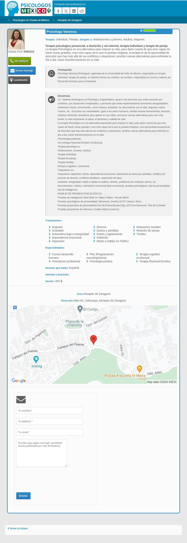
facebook (58, 10)
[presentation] (46, 479)
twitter (66, 10)
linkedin (74, 10)
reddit (81, 10)
